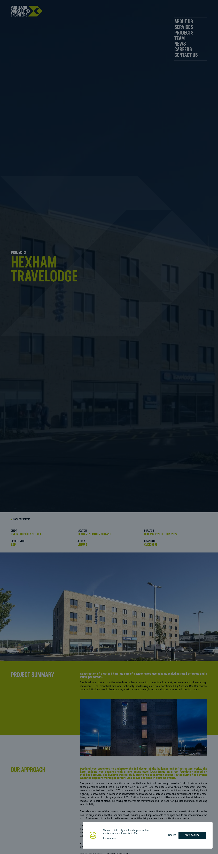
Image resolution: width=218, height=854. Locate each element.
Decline (172, 835)
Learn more (109, 838)
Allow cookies (192, 835)
